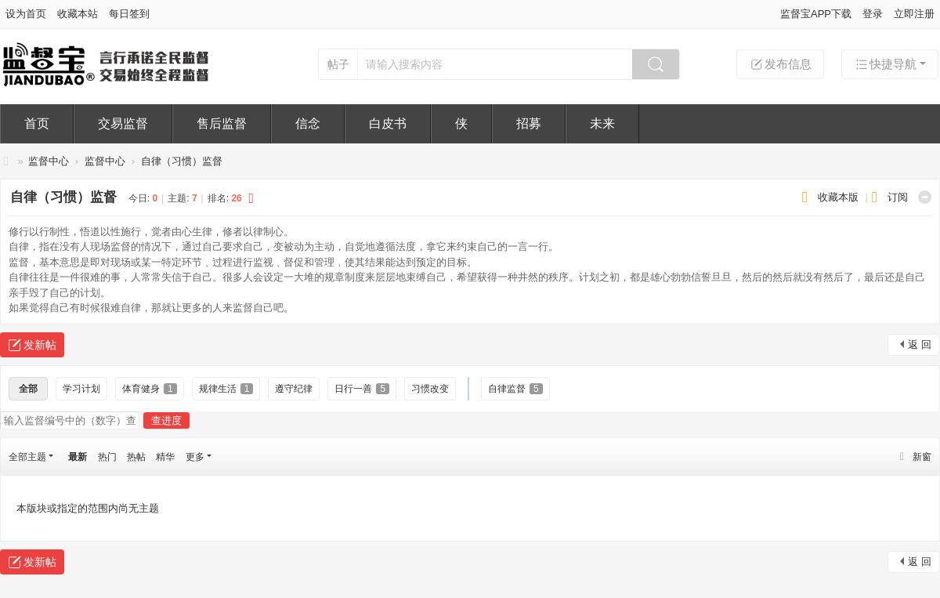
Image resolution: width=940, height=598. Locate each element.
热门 (107, 456)
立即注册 (914, 14)
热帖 (136, 456)
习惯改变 (430, 388)
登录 (872, 14)
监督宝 (6, 161)
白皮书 (388, 123)
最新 (77, 456)
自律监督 (515, 388)
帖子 (338, 64)
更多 (195, 456)
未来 (602, 123)
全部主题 (27, 456)
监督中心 (48, 161)
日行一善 (361, 388)
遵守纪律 (294, 388)
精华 (165, 456)
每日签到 (129, 14)
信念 (307, 123)
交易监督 (123, 123)
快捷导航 (885, 64)
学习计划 (81, 388)
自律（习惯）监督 (181, 161)
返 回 (919, 344)
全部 (28, 388)
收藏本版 (840, 197)
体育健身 (149, 388)
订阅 (898, 197)
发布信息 (780, 64)
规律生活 (226, 388)
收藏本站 (77, 14)
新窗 (922, 456)
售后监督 (222, 123)
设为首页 (25, 14)
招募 (528, 123)
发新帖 (40, 345)
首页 (36, 123)
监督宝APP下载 (815, 14)
